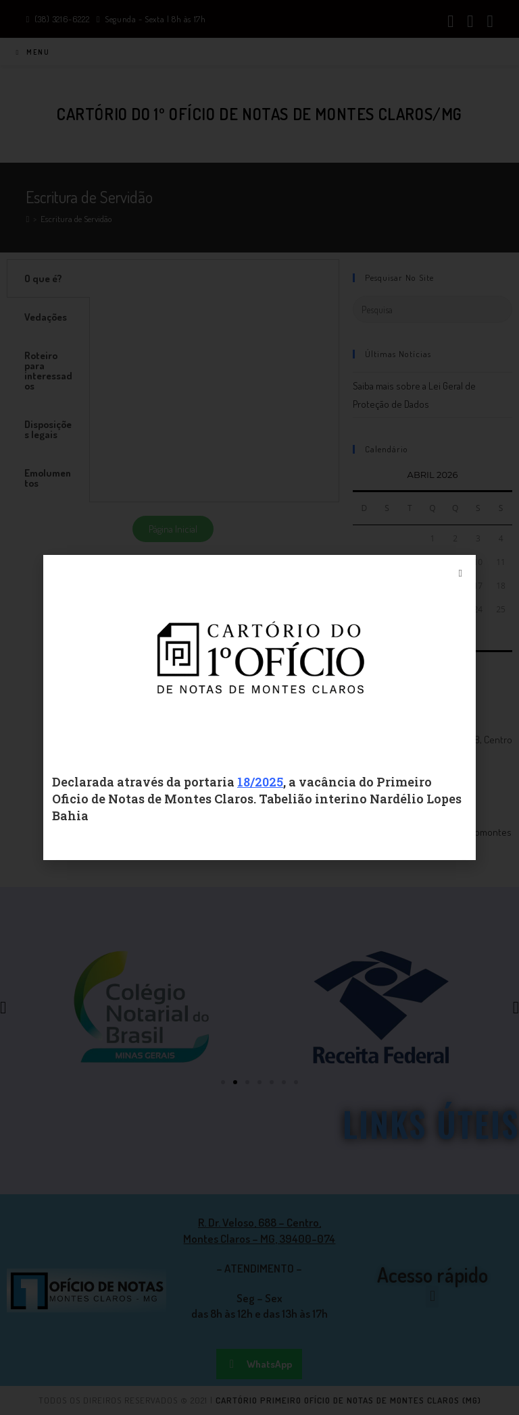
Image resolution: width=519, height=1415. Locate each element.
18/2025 (260, 782)
